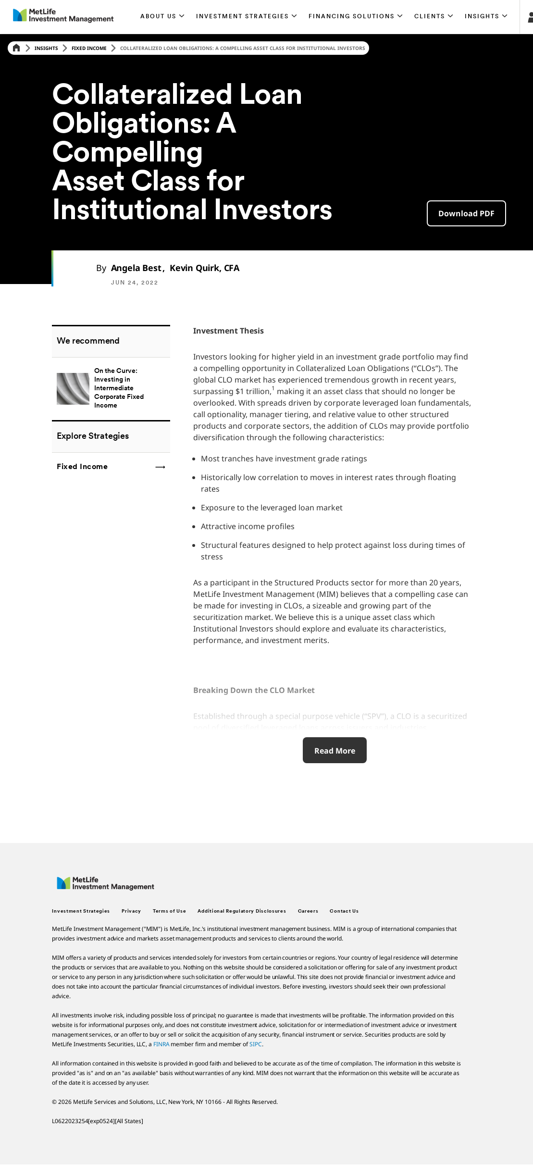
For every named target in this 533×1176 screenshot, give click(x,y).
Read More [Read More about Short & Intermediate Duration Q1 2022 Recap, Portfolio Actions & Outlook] (334, 750)
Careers (308, 911)
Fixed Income (89, 48)
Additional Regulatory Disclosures (242, 911)
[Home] (16, 48)
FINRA (161, 1044)
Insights (46, 48)
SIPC (255, 1044)
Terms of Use (169, 911)
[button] (163, 17)
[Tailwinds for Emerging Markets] (111, 388)
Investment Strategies (81, 911)
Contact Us (344, 911)
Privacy (131, 911)
